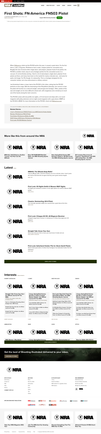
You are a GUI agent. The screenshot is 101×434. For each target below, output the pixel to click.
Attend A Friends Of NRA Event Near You (85, 425)
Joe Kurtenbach (45, 106)
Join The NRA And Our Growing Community (38, 425)
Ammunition (8, 324)
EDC (40, 106)
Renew (18, 1)
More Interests (20, 275)
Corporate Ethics (22, 431)
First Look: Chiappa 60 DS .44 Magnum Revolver (46, 216)
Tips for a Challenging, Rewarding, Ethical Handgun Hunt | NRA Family (14, 302)
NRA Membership (79, 379)
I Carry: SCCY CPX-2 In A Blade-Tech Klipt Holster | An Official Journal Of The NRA (38, 312)
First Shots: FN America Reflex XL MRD (22, 116)
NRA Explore (54, 385)
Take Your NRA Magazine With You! (14, 425)
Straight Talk (8, 298)
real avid (55, 298)
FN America (19, 106)
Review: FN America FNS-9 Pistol (20, 114)
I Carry (30, 278)
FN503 (23, 106)
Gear (63, 5)
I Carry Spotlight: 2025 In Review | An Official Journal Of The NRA (37, 303)
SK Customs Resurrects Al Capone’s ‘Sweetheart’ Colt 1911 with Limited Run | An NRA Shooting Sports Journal (85, 157)
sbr (58, 298)
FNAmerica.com (57, 101)
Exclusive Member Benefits (81, 381)
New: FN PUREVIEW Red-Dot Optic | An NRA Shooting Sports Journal (38, 156)
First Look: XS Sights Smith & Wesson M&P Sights (46, 186)
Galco (39, 300)
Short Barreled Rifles (64, 298)
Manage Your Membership (81, 385)
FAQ (5, 383)
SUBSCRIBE (11, 356)
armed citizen (15, 298)
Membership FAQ (79, 383)
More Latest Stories (50, 261)
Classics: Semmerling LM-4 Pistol (40, 201)
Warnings (29, 431)
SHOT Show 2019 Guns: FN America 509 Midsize (25, 118)
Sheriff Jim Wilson (35, 234)
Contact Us (6, 381)
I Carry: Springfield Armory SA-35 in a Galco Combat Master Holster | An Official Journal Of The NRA (37, 296)
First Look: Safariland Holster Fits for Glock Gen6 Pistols (49, 246)
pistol (26, 106)
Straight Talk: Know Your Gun (39, 231)
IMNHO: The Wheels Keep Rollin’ (40, 171)
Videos (69, 5)
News (42, 5)
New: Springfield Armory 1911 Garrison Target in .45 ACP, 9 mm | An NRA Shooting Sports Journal (62, 156)
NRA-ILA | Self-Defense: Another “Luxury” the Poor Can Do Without (14, 156)
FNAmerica (17, 65)
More (15, 168)
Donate (22, 1)
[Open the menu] (78, 5)
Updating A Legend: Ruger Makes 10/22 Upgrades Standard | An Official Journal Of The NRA (62, 303)
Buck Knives (44, 300)
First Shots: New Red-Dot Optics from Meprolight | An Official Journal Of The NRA (85, 309)
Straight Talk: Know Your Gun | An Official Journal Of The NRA (15, 295)
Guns (58, 5)
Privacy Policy (6, 431)
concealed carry (35, 106)
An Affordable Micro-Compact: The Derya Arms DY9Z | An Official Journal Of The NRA (62, 309)
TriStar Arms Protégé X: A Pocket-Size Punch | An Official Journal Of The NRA (61, 314)
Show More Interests (50, 342)
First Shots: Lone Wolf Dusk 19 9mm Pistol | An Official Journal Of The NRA (85, 314)
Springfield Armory (33, 300)
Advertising (6, 379)
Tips (31, 177)
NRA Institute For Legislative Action (59, 383)
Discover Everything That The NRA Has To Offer (61, 425)
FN (15, 106)
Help (5, 385)
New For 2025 (50, 5)
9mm (29, 106)
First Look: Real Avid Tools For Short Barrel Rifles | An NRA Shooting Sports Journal (62, 295)
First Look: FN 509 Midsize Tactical (21, 120)
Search (5, 387)
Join (15, 1)
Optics (32, 191)
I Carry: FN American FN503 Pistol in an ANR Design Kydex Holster (30, 112)
